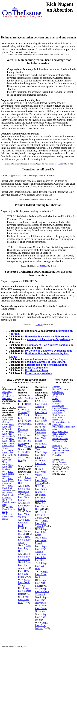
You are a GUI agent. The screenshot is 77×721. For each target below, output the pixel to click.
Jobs (54, 429)
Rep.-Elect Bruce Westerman (24, 488)
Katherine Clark (23, 430)
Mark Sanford (24, 453)
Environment (58, 405)
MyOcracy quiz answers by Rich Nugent (48, 350)
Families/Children (60, 408)
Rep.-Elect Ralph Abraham (41, 404)
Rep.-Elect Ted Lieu (8, 439)
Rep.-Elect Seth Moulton (7, 466)
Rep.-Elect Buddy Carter (24, 539)
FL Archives (57, 455)
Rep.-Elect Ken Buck (24, 522)
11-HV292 (58, 164)
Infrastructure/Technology (63, 427)
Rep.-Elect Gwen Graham (7, 452)
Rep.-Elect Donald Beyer (8, 516)
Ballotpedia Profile (60, 450)
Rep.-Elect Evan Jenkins (41, 625)
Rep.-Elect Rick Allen (24, 565)
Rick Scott (7, 398)
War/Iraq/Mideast (60, 438)
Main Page (57, 445)
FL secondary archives (38, 373)
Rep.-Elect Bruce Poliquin (41, 421)
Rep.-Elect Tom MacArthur (41, 497)
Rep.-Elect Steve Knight (24, 505)
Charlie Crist (8, 396)
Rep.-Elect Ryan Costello (41, 549)
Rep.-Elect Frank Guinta (41, 489)
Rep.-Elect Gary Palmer (24, 497)
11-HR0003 (41, 266)
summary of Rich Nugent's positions (48, 339)
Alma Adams (24, 442)
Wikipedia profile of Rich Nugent (46, 362)
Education (57, 401)
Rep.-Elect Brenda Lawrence (8, 480)
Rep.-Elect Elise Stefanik (41, 523)
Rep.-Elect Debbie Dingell (8, 473)
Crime (55, 396)
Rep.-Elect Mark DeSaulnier (8, 426)
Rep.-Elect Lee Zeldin (41, 515)
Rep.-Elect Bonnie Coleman (8, 495)
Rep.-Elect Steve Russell (41, 540)
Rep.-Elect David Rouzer (41, 480)
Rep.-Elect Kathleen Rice (9, 502)
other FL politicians (36, 367)
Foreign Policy (58, 410)
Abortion (56, 387)
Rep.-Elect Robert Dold (24, 591)
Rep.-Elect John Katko (41, 532)
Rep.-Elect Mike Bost (24, 599)
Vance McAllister (24, 422)
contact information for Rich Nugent (46, 359)
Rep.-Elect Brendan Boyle (8, 509)
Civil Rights (57, 391)
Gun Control (57, 417)
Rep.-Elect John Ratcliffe (41, 557)
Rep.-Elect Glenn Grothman (41, 608)
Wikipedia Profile (60, 448)
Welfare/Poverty (59, 441)
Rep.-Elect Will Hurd (41, 566)
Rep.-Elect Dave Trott (41, 446)
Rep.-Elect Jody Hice (24, 548)
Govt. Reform (58, 415)
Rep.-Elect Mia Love (41, 583)
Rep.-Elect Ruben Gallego (8, 419)
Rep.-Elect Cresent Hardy (42, 506)
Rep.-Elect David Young (24, 582)
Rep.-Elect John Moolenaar (41, 429)
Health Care (57, 420)
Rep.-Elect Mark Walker (41, 472)
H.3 (43, 164)
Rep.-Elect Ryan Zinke (41, 463)
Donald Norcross (25, 447)
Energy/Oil (57, 403)
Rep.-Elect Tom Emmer (41, 455)
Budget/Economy (60, 389)
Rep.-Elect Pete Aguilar (8, 433)
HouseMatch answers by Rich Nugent (47, 336)
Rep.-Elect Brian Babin (41, 574)
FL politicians (58, 453)
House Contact (59, 462)
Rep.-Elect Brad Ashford (7, 488)
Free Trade (57, 413)
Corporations (58, 394)
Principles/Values (60, 431)
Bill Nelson (7, 403)
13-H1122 (39, 325)
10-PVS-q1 (43, 199)
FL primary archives (36, 370)
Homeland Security (61, 422)
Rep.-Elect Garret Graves (41, 412)
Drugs (55, 398)
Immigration (57, 424)
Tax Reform (57, 436)
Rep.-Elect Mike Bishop (41, 438)
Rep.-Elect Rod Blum (24, 574)
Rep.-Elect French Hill (24, 480)
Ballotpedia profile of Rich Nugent (47, 364)
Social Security (59, 434)
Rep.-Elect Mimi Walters (24, 514)
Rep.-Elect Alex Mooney (41, 617)
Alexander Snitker (7, 392)
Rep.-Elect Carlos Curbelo (24, 531)
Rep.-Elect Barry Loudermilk (24, 556)
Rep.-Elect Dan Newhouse (41, 600)
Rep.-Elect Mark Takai (7, 459)
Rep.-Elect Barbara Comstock (42, 591)
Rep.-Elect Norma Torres (8, 445)
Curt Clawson (24, 411)
